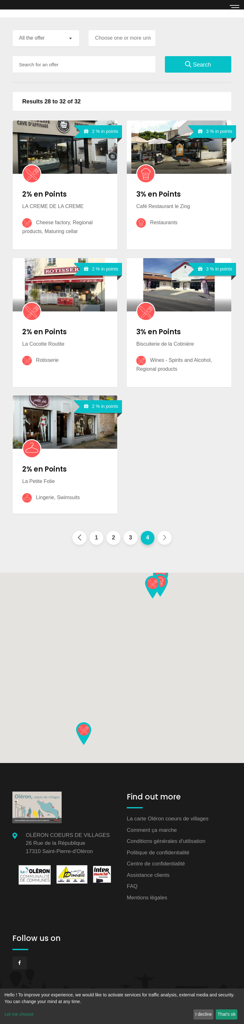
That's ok (226, 1014)
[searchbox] (123, 38)
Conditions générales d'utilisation (166, 841)
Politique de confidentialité (158, 853)
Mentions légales (147, 898)
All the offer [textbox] (32, 38)
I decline (203, 1014)
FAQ (132, 887)
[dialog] (122, 1006)
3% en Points (158, 194)
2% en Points (44, 194)
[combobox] (46, 38)
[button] (152, 587)
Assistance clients (148, 875)
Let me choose (19, 1014)
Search (198, 65)
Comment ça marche (152, 830)
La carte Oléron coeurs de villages (168, 819)
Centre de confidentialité (156, 864)
